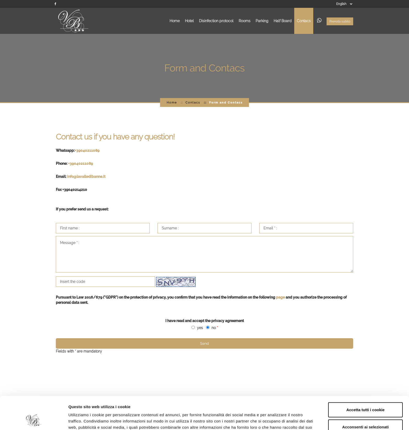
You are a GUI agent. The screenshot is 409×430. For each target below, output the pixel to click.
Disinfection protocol (216, 21)
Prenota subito (339, 21)
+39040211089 (87, 150)
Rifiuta (365, 413)
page (281, 297)
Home (175, 21)
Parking (262, 21)
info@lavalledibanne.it (86, 176)
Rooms (244, 21)
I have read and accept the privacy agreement (204, 321)
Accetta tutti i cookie (365, 379)
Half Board (283, 21)
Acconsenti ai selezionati (365, 396)
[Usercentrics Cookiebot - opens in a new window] (34, 420)
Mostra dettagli (277, 419)
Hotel (189, 21)
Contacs (304, 21)
